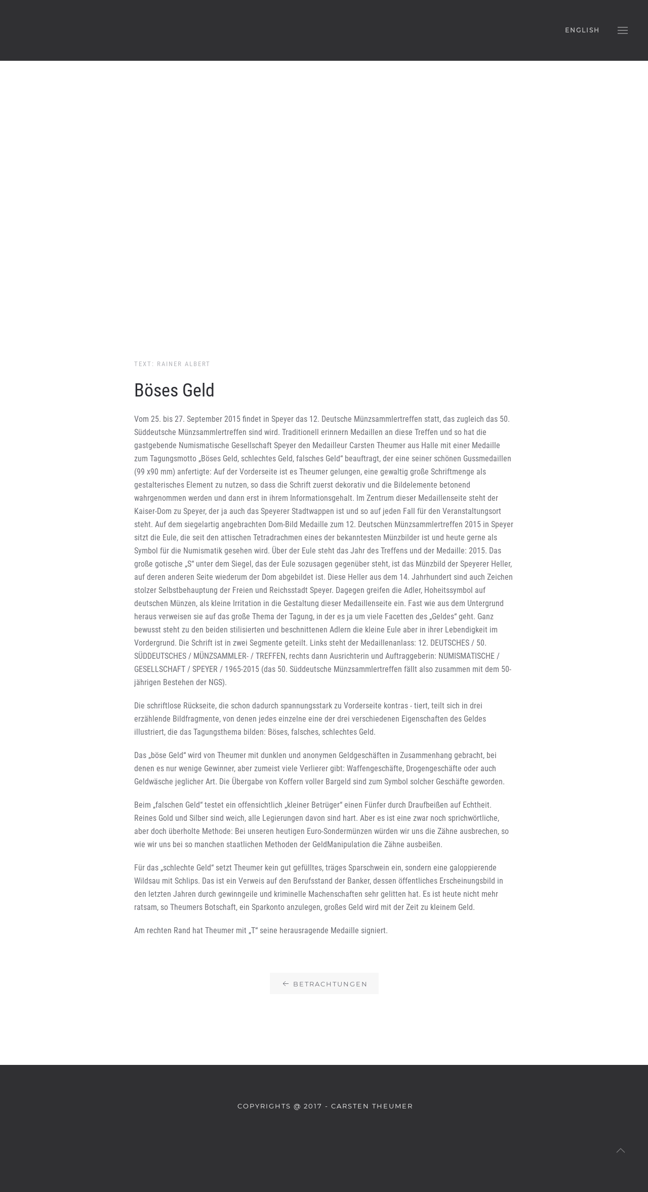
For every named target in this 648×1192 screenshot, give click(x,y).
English (582, 30)
